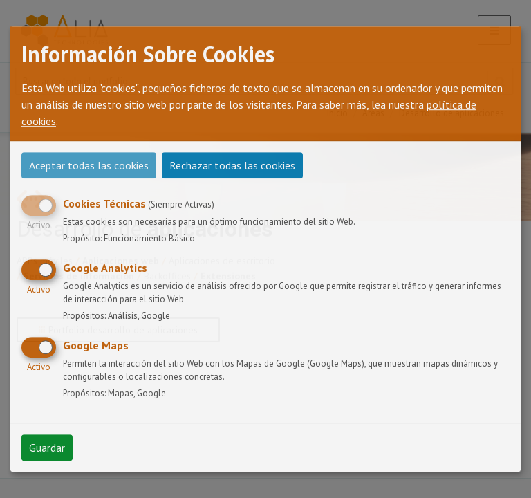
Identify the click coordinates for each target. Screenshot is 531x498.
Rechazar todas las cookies (232, 165)
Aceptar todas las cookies (89, 165)
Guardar (47, 447)
